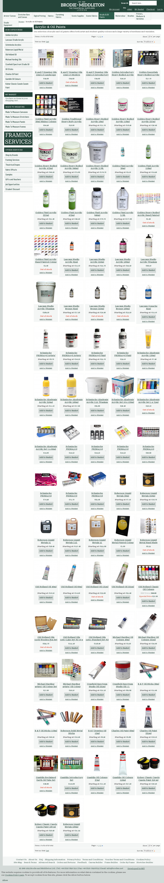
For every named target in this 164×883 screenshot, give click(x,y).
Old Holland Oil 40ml (46, 587)
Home (21, 22)
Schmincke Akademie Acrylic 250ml (46, 400)
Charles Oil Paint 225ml (148, 732)
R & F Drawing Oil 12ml (97, 732)
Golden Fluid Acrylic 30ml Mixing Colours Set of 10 (46, 121)
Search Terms (30, 862)
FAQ (41, 860)
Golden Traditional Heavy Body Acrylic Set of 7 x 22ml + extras (71, 123)
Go (124, 8)
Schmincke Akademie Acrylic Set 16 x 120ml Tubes (123, 402)
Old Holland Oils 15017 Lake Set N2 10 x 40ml (71, 640)
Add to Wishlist (46, 88)
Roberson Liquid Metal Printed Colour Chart (123, 542)
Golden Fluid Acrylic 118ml (148, 167)
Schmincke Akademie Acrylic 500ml (71, 400)
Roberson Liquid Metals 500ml (71, 825)
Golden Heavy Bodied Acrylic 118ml (123, 120)
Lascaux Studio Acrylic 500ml (123, 260)
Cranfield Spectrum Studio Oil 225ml (97, 685)
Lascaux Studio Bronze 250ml (97, 307)
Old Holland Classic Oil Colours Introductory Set (148, 589)
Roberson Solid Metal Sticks (72, 732)
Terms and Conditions (92, 860)
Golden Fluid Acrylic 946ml (97, 213)
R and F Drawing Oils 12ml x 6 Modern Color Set (71, 75)
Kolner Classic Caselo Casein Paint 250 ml (148, 778)
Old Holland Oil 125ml (97, 587)
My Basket (139, 9)
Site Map (18, 862)
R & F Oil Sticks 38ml (148, 684)
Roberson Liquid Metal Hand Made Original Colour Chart (148, 542)
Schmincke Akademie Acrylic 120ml (148, 354)
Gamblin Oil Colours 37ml (97, 778)
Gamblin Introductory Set (71, 778)
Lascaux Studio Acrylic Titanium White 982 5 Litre (46, 308)
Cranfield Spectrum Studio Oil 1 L (123, 685)
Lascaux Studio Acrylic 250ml (97, 260)
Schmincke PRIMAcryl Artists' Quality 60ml (46, 355)
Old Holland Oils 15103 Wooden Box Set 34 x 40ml (45, 640)
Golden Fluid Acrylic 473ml (71, 213)
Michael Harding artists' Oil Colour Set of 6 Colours (46, 686)
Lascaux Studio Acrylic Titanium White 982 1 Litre (148, 262)
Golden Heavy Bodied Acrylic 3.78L (97, 167)
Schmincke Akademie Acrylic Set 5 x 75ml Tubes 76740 (148, 402)
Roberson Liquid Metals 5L (97, 541)
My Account (114, 9)
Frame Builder (111, 862)
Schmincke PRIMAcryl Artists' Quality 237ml (71, 355)
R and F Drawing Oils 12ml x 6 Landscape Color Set (46, 75)
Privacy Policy (73, 860)
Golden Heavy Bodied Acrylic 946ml (71, 167)
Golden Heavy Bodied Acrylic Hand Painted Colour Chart (148, 215)
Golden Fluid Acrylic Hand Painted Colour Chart (46, 262)
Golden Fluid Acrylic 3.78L (122, 213)
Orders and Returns (66, 862)
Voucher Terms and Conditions (119, 860)
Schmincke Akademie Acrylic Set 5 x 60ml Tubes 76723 (46, 449)
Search (124, 3)
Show (145, 37)
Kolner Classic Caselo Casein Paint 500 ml (46, 825)
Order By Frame (127, 862)
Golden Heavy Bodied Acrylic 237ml (148, 120)
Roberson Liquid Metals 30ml (122, 494)
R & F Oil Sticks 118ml (46, 731)
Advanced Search (47, 862)
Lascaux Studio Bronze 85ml (71, 307)
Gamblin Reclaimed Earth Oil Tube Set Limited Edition (46, 780)
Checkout (150, 9)
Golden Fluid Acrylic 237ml (46, 213)
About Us (33, 860)
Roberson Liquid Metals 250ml (148, 494)
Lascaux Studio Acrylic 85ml (71, 260)
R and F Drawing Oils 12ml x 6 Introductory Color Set (97, 75)
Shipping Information (55, 860)
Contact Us (21, 860)
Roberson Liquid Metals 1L (45, 541)
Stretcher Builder (145, 862)
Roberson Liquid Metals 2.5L (71, 541)
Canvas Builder (96, 862)
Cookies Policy (143, 860)
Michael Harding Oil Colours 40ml (123, 638)
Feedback (82, 862)
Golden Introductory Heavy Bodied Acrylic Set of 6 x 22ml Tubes (123, 75)
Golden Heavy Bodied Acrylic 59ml (97, 120)
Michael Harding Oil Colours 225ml (148, 638)
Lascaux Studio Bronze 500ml (123, 307)
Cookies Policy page (14, 875)
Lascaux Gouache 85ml (148, 307)
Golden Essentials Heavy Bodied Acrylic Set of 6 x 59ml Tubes (148, 75)
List (47, 42)
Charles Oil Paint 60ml (122, 731)
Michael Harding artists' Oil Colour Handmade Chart (72, 686)
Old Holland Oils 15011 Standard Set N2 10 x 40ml (97, 640)
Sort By (140, 42)
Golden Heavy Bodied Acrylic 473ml (46, 167)
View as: (38, 42)
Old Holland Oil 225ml (123, 587)
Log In (160, 9)
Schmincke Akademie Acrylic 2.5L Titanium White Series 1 (97, 402)
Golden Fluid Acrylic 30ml (122, 167)
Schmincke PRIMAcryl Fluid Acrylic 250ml (97, 355)
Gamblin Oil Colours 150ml (123, 778)
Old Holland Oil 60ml (71, 587)
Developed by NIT (136, 869)
